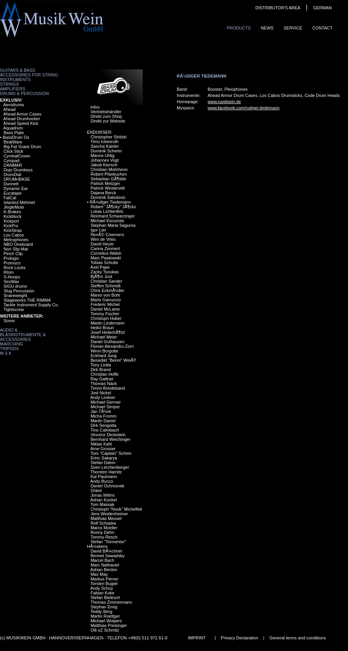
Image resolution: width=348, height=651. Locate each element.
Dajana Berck (103, 192)
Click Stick (13, 151)
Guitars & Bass (17, 70)
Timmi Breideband (107, 388)
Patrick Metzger (105, 183)
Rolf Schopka (103, 523)
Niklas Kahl (101, 444)
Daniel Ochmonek (107, 486)
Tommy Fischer (104, 313)
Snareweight (15, 295)
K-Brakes (12, 211)
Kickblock (12, 216)
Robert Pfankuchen (108, 174)
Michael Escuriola (107, 220)
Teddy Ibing (101, 611)
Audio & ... (11, 330)
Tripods (9, 348)
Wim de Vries (103, 239)
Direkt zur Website (107, 121)
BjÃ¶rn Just (101, 276)
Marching (11, 344)
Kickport (11, 221)
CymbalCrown (16, 156)
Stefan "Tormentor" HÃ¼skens (106, 544)
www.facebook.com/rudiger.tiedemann (244, 107)
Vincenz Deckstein (107, 434)
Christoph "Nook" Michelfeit (116, 509)
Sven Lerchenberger (109, 467)
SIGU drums (15, 286)
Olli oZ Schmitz (104, 630)
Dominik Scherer (106, 151)
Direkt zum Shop (106, 116)
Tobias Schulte (104, 262)
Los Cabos (13, 235)
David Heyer (102, 244)
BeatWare (12, 142)
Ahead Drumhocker (21, 118)
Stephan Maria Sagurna (112, 225)
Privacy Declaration (239, 637)
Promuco (11, 263)
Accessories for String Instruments (29, 77)
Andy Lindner (103, 397)
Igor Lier (98, 230)
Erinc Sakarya (103, 458)
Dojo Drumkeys (17, 169)
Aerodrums (13, 104)
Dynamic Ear (15, 188)
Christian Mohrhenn (109, 169)
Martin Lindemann (107, 323)
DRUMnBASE (16, 179)
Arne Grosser (103, 448)
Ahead (9, 109)
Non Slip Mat (15, 249)
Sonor (9, 320)
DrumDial (12, 174)
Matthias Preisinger (108, 625)
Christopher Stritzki (108, 137)
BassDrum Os (16, 137)
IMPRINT (197, 637)
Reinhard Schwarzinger (112, 216)
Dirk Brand (100, 369)
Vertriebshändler (105, 111)
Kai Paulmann (103, 476)
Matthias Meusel (105, 518)
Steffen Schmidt (105, 285)
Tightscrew (13, 309)
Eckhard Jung (103, 355)
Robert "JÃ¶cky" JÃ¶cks (113, 206)
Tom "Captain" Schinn (110, 453)
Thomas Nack (103, 383)
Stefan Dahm (102, 462)
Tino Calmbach (104, 430)
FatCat (9, 197)
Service (292, 28)
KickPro (10, 225)
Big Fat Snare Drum (22, 146)
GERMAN (322, 7)
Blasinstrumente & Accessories (23, 337)
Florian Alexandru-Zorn (112, 346)
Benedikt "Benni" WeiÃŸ (113, 360)
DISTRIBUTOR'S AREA (277, 7)
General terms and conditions (298, 637)
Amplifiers (12, 88)
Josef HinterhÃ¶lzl (107, 332)
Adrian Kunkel (103, 499)
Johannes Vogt (104, 160)
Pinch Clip (13, 253)
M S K (6, 353)
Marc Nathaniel (104, 565)
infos (94, 107)
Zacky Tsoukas (104, 271)
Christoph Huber (105, 318)
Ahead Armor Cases (22, 114)
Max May (99, 574)
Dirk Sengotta (103, 425)
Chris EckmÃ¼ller (107, 290)
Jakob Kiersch (103, 164)
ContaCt (322, 28)
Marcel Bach (102, 560)
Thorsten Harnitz (106, 472)
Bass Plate (13, 132)
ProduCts (239, 28)
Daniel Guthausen (107, 341)
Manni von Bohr (105, 295)
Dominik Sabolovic (107, 197)
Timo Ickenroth (104, 141)
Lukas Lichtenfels (106, 211)
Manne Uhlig (102, 155)
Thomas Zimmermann (111, 602)
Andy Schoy (101, 588)
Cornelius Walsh (105, 253)
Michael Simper (105, 406)
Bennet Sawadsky (107, 555)
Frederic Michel (104, 304)
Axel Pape (100, 267)
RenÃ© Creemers (107, 234)
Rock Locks (14, 267)
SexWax (11, 281)
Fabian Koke (102, 593)
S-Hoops (11, 277)
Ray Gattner (101, 378)
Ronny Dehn (102, 532)
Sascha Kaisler (104, 146)
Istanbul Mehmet (19, 202)
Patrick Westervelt (107, 188)
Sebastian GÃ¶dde (108, 178)
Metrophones (15, 239)
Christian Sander (106, 281)
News (267, 28)
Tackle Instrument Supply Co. (31, 304)
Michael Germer (105, 402)
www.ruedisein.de (224, 101)
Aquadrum (13, 128)
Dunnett (11, 183)
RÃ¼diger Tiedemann (110, 202)
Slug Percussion (18, 290)
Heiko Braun (102, 327)
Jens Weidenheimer (109, 513)
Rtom (8, 272)
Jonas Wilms (102, 495)
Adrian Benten (104, 569)
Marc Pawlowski (105, 258)
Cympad (11, 160)
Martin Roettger (105, 616)
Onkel (96, 490)
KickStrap (12, 230)
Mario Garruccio (105, 299)
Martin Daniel (103, 420)
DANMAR (12, 165)
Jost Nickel (100, 392)
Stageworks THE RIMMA (27, 300)
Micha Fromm (103, 416)
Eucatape (12, 193)
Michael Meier (103, 337)
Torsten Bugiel (104, 583)
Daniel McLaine (105, 309)
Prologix (11, 258)
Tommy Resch (104, 537)
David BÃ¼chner (106, 551)
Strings (9, 84)
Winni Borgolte (104, 351)
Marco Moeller (104, 527)
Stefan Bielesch (105, 597)
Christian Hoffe (104, 374)
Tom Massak (102, 504)
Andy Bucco (101, 481)
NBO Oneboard (18, 244)
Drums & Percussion (24, 93)
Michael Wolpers (106, 620)
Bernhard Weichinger (110, 439)
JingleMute (13, 207)
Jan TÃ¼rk (100, 411)
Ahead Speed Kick (21, 123)
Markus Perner (104, 579)
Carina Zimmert (105, 248)
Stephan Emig (103, 606)
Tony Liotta (100, 365)
